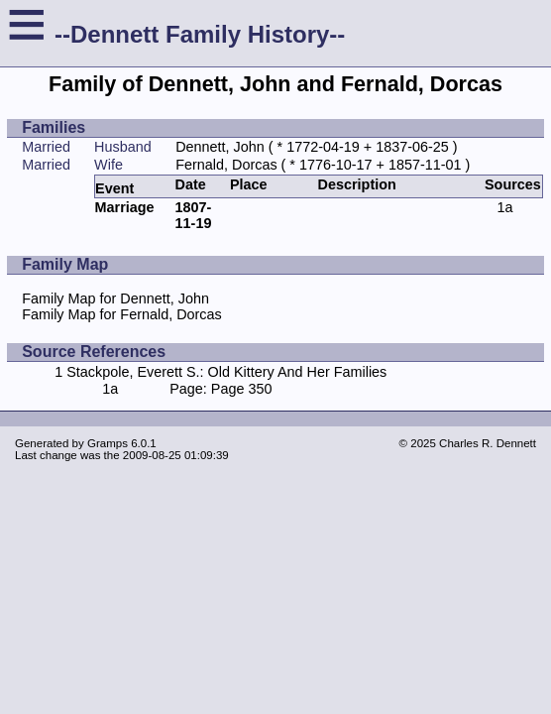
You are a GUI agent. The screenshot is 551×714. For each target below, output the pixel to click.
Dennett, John (220, 147)
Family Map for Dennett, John (115, 298)
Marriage (125, 207)
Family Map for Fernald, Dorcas (122, 314)
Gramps (107, 443)
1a (504, 207)
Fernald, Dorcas (225, 165)
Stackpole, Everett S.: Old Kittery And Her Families (226, 372)
